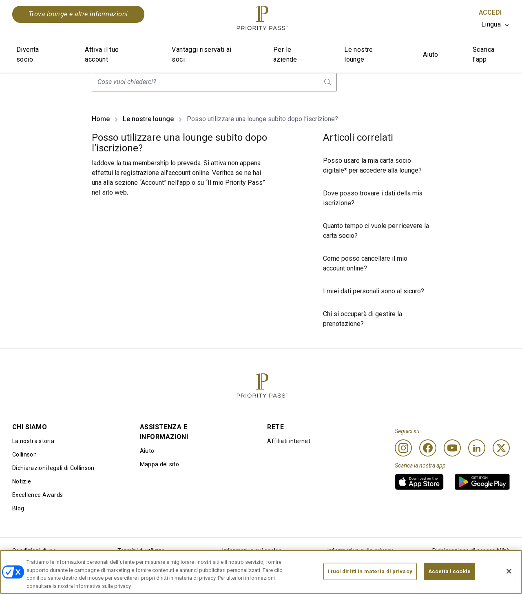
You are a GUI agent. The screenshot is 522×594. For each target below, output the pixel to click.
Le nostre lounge (358, 54)
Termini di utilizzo (141, 550)
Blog (18, 508)
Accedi (490, 12)
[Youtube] (452, 448)
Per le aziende (285, 54)
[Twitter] (501, 448)
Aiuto (430, 54)
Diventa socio (27, 54)
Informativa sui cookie (252, 550)
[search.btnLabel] (328, 82)
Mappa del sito (159, 464)
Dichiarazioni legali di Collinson (53, 468)
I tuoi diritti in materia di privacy (370, 585)
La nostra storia (33, 441)
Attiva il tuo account (102, 54)
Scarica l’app (484, 54)
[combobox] (214, 82)
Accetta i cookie (449, 585)
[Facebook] (427, 448)
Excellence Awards (37, 495)
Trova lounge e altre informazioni (78, 14)
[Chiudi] (509, 585)
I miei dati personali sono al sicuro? (373, 291)
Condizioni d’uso (34, 550)
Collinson (24, 454)
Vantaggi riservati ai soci (201, 54)
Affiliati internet (288, 441)
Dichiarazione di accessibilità (471, 550)
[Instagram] (403, 448)
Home (101, 119)
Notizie (21, 481)
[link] (419, 482)
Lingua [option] (491, 24)
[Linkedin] (476, 448)
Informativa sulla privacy (360, 550)
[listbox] (495, 24)
